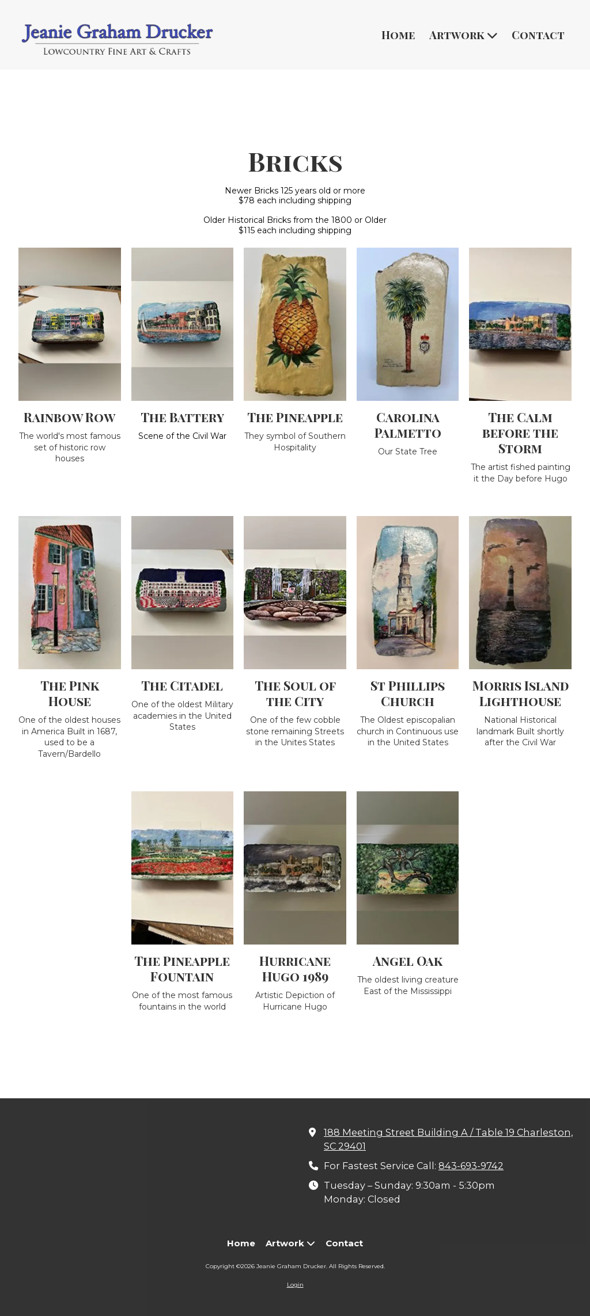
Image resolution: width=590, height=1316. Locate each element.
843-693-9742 (471, 1165)
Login (295, 1284)
